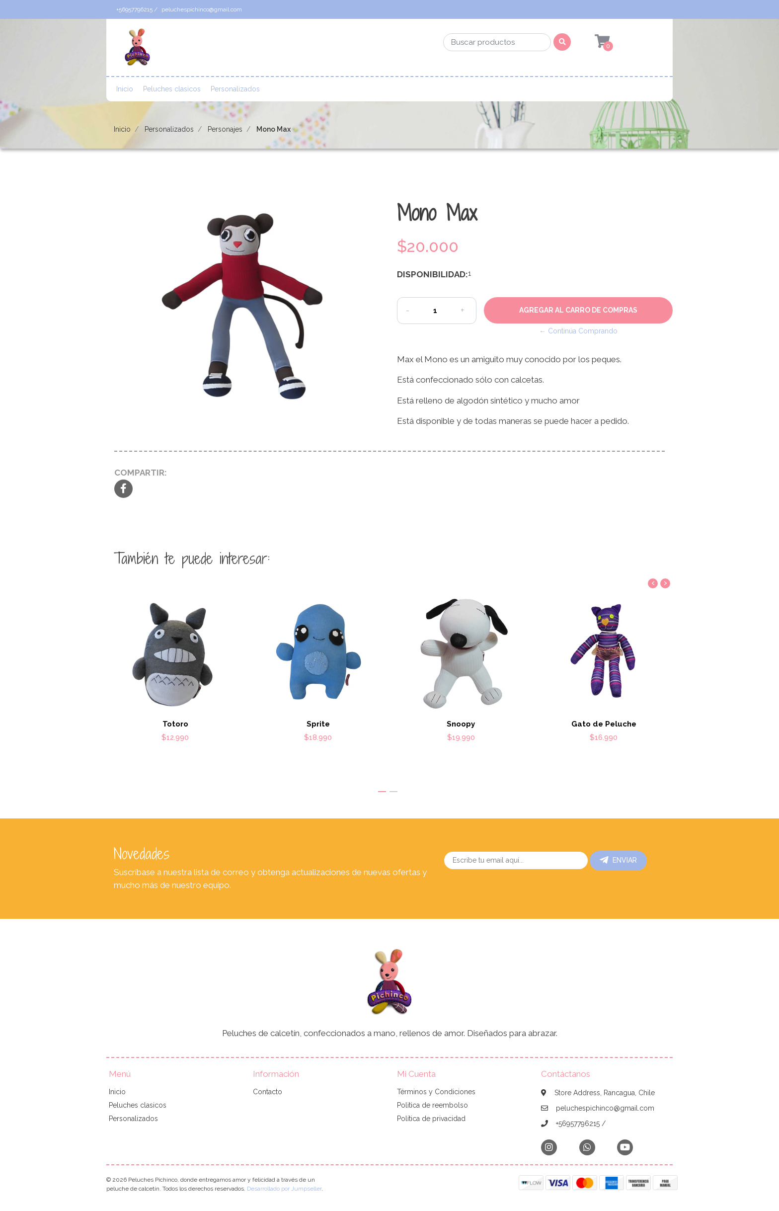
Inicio (124, 89)
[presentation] (653, 583)
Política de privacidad (431, 1119)
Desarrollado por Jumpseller (284, 1188)
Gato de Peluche (603, 724)
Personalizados (235, 89)
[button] (382, 791)
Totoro (175, 724)
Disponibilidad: (429, 274)
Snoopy (461, 724)
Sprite (318, 724)
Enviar (618, 860)
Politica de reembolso (432, 1105)
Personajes (225, 129)
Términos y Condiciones (436, 1092)
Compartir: (140, 473)
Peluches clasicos (172, 89)
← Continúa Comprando (578, 331)
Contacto (267, 1092)
